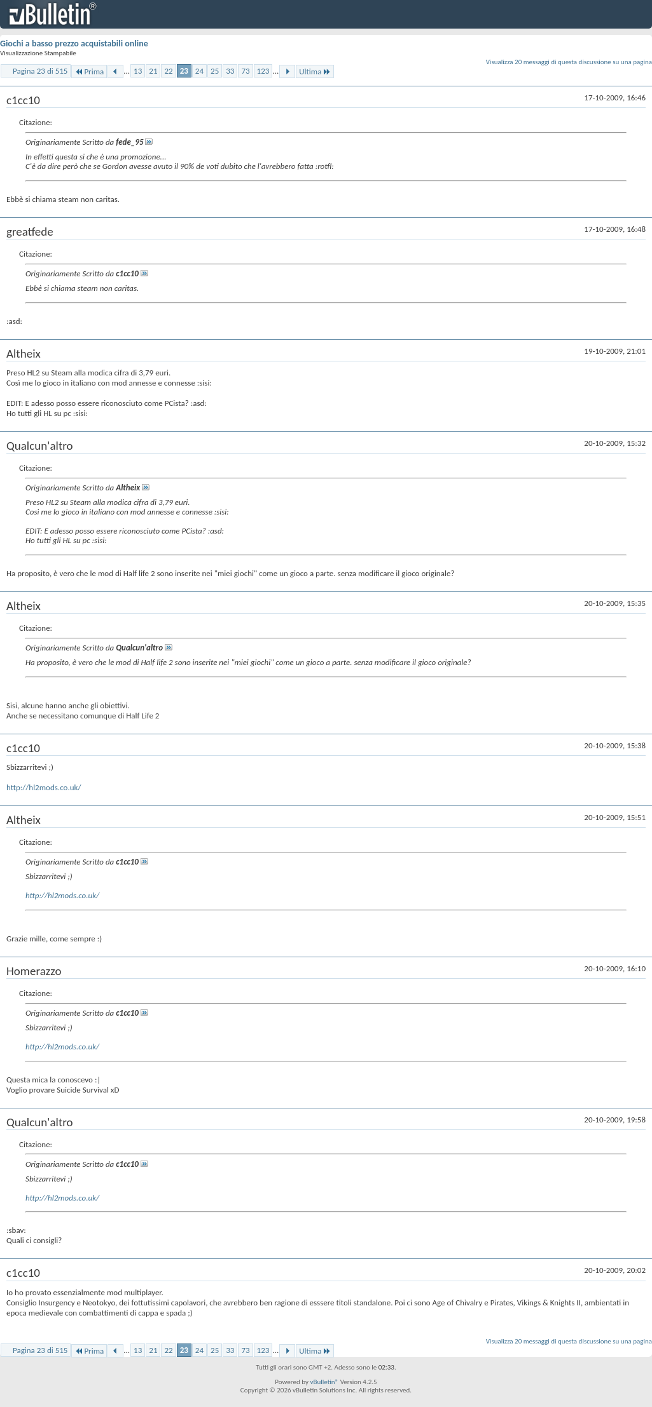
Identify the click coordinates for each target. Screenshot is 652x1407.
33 (230, 71)
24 (199, 71)
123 (263, 71)
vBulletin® (324, 1382)
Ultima (315, 71)
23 (184, 71)
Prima (89, 71)
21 (153, 71)
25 (215, 71)
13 (138, 71)
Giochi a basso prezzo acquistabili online (74, 43)
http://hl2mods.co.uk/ (43, 787)
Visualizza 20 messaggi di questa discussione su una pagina (569, 62)
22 (168, 71)
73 (245, 71)
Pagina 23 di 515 (40, 71)
